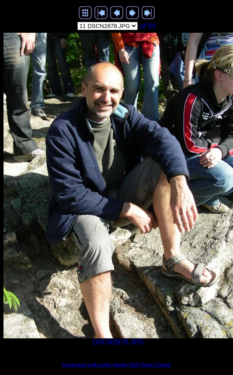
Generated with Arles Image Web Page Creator (116, 364)
